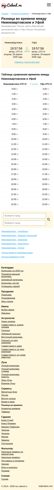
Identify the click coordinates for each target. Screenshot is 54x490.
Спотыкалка (7, 443)
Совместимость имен (11, 346)
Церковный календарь (12, 280)
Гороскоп (5, 330)
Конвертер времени (10, 408)
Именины (5, 313)
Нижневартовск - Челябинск (14, 231)
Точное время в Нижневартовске (17, 253)
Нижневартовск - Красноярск (15, 244)
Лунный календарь (10, 366)
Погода (4, 395)
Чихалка (5, 430)
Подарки (5, 471)
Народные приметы (10, 457)
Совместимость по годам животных (13, 356)
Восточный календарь (12, 337)
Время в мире (8, 402)
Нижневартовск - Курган (12, 248)
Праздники (6, 295)
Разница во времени (11, 405)
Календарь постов (10, 283)
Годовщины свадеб (10, 286)
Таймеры (5, 412)
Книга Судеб (7, 420)
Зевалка (5, 440)
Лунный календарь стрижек (10, 370)
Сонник (4, 479)
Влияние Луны (8, 383)
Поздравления (8, 298)
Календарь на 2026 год (12, 271)
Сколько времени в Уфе (12, 257)
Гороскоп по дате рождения (9, 341)
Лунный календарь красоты (10, 375)
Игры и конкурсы (9, 467)
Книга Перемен (8, 423)
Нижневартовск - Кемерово (14, 240)
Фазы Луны (6, 380)
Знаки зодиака (8, 321)
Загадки (5, 464)
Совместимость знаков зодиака (12, 326)
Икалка (4, 437)
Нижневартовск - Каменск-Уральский (19, 235)
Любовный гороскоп (10, 334)
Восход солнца (8, 398)
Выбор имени (7, 310)
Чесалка (5, 433)
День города (7, 301)
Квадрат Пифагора (10, 427)
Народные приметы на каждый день (12, 453)
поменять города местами (27, 62)
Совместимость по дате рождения (12, 350)
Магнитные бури (9, 392)
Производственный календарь (10, 275)
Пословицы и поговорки (12, 461)
